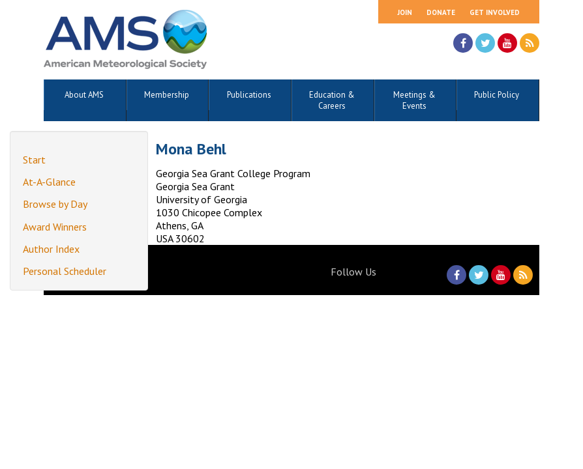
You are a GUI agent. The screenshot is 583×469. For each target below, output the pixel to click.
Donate (440, 12)
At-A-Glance (49, 181)
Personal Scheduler (64, 270)
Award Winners (55, 226)
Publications (249, 94)
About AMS (84, 94)
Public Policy (496, 94)
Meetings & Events (414, 100)
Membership (166, 94)
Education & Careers (332, 100)
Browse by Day (55, 203)
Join (405, 12)
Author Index (51, 248)
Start (34, 159)
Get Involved (495, 12)
